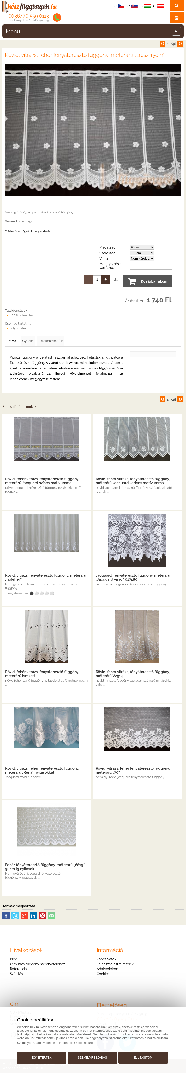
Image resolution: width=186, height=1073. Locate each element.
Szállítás (16, 974)
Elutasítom (142, 1056)
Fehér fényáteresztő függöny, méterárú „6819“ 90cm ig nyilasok (45, 867)
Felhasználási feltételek (115, 964)
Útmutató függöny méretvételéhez (37, 964)
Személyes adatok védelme (38, 1042)
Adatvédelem (107, 969)
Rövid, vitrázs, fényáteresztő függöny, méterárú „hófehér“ (45, 578)
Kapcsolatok (106, 959)
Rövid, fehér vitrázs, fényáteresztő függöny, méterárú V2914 (133, 674)
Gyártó (29, 341)
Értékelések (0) (53, 341)
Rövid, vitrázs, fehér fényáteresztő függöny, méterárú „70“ (133, 771)
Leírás (12, 341)
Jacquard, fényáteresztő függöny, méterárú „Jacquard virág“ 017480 (133, 578)
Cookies (103, 974)
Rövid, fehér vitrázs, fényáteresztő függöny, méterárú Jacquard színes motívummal (42, 481)
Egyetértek (43, 1056)
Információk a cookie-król (79, 1042)
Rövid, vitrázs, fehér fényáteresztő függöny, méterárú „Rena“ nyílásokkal (42, 771)
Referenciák (19, 969)
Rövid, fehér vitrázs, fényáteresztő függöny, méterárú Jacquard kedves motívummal (133, 481)
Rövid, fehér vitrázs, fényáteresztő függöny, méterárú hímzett (42, 674)
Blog (13, 959)
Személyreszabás (92, 1056)
